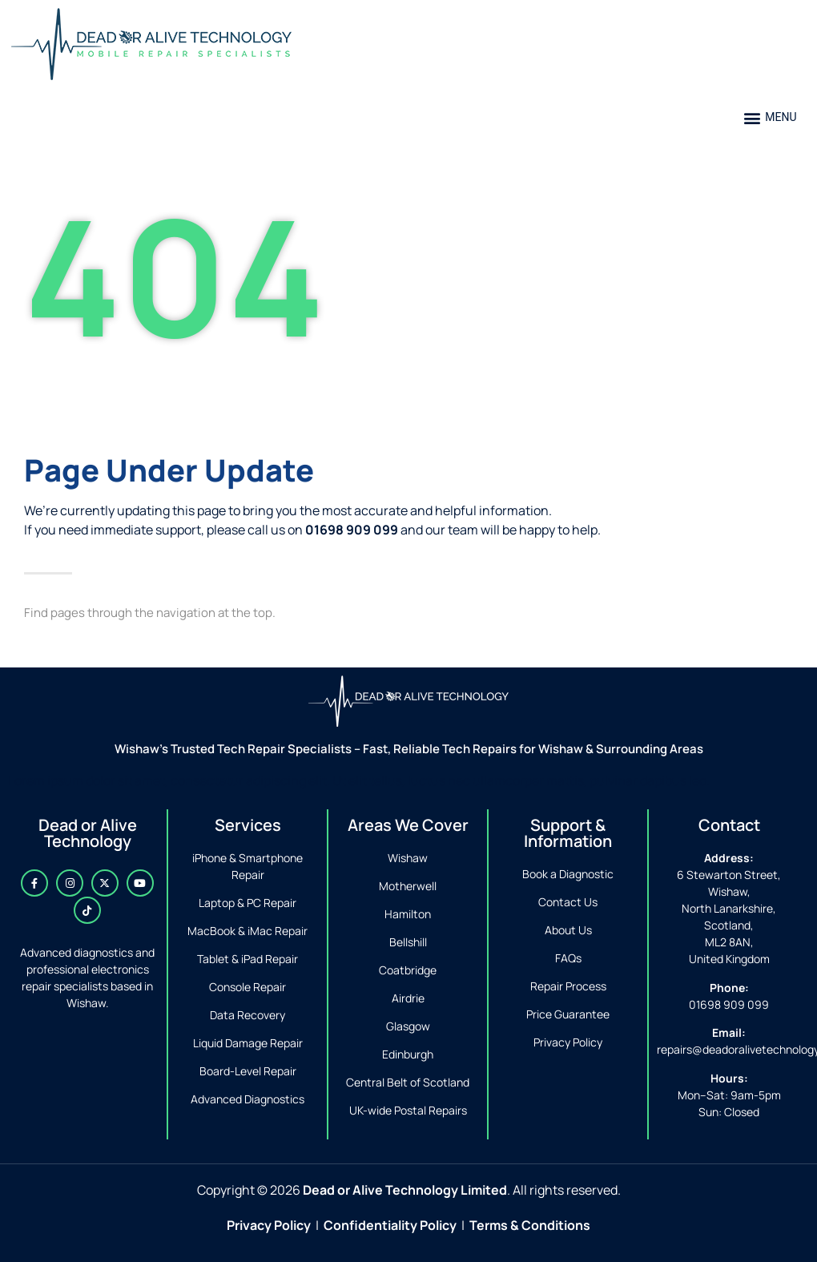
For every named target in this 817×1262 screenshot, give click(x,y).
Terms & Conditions (529, 1225)
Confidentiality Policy (390, 1225)
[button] (770, 117)
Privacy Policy (269, 1225)
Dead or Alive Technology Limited (405, 1190)
